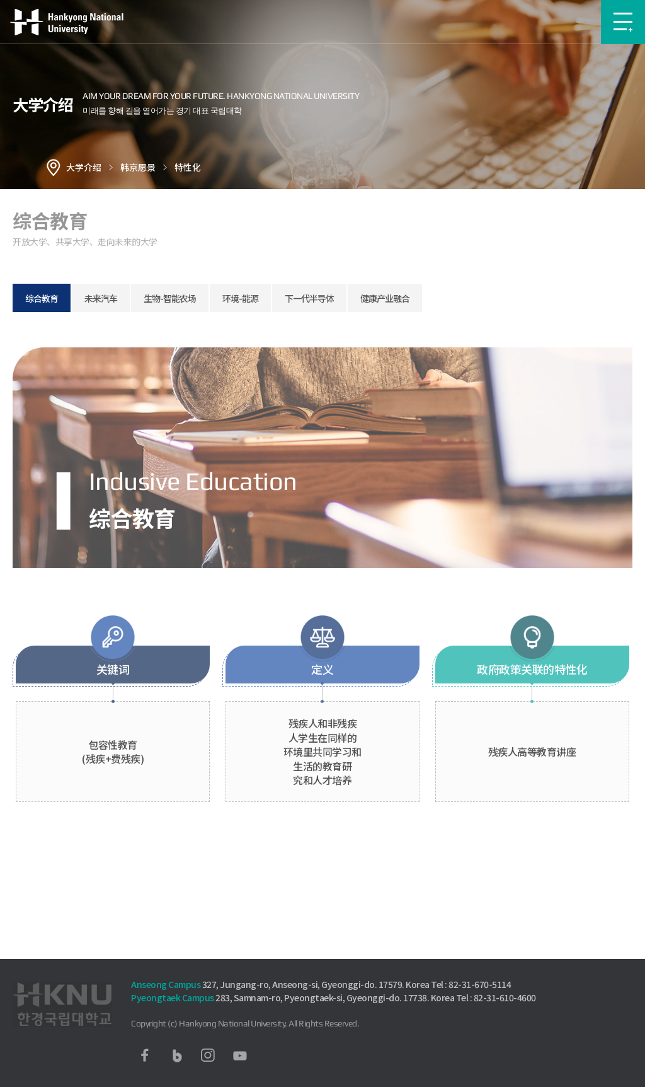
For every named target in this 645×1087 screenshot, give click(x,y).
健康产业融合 (384, 298)
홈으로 (53, 167)
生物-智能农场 (170, 298)
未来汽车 (100, 298)
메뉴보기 (623, 22)
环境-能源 (240, 298)
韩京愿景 (138, 167)
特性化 (187, 167)
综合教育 (41, 298)
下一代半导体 (309, 298)
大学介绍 (83, 167)
